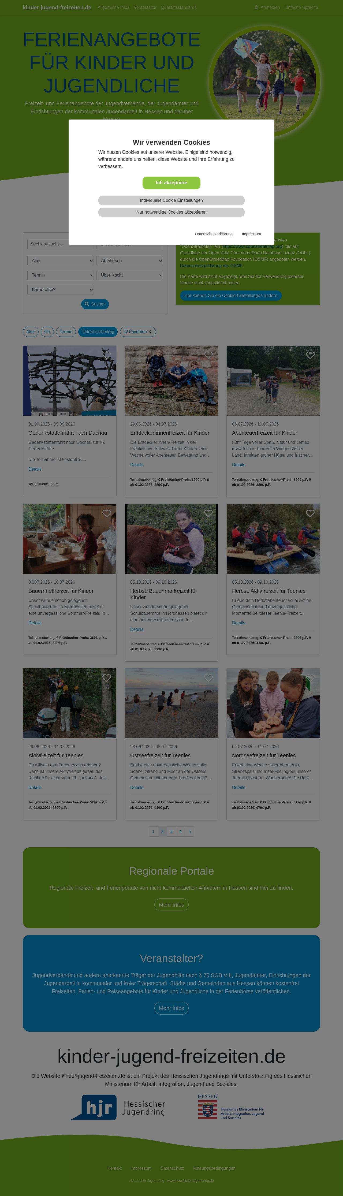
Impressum (251, 234)
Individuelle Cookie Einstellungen (171, 200)
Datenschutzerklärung (214, 234)
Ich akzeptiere (171, 182)
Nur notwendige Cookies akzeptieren (171, 212)
